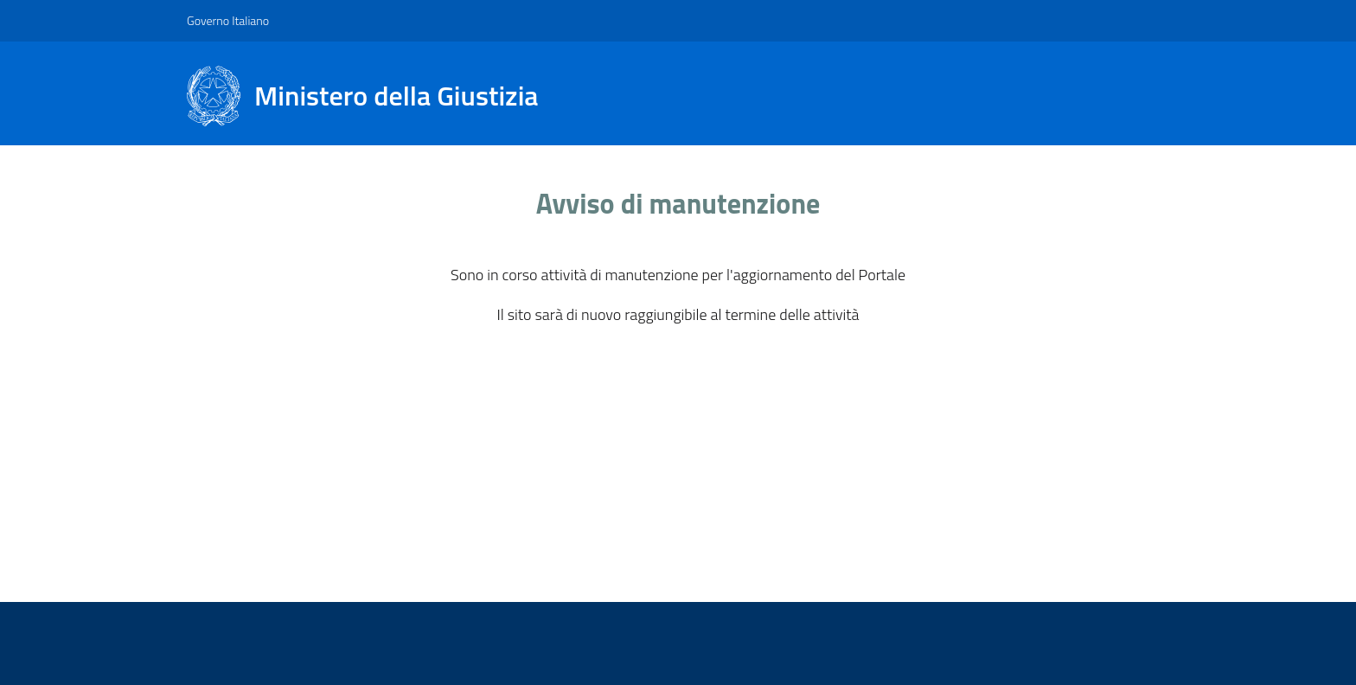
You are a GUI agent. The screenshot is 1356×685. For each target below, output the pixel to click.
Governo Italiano (228, 20)
